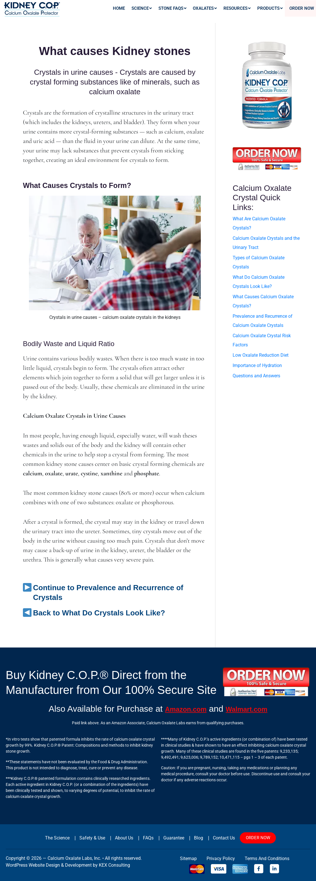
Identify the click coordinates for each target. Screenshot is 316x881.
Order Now (302, 12)
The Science (58, 838)
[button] (160, 12)
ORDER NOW (254, 837)
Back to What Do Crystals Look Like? (99, 613)
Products (275, 12)
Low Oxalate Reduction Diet (260, 355)
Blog (193, 838)
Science (160, 12)
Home (141, 12)
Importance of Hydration (257, 365)
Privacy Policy (221, 858)
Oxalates (217, 12)
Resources (246, 12)
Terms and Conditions (267, 858)
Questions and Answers (256, 375)
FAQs (145, 838)
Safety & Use (92, 838)
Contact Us (218, 838)
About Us (122, 838)
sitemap (188, 858)
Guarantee (170, 838)
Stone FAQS (188, 12)
